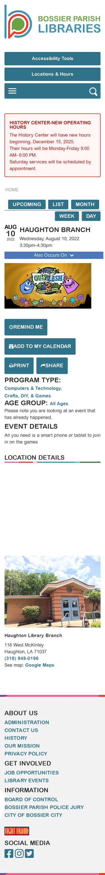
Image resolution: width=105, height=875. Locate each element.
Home (12, 189)
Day (91, 216)
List (58, 204)
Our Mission (22, 746)
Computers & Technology (32, 388)
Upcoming (27, 204)
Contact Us (21, 730)
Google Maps (39, 665)
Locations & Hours (52, 74)
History (15, 738)
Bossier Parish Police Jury (44, 807)
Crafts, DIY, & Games (27, 396)
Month (85, 204)
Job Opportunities (31, 773)
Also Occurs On (54, 255)
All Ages (59, 403)
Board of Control (31, 800)
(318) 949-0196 (21, 658)
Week (66, 216)
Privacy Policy (25, 754)
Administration (26, 722)
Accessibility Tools (52, 58)
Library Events (26, 781)
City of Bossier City (33, 815)
